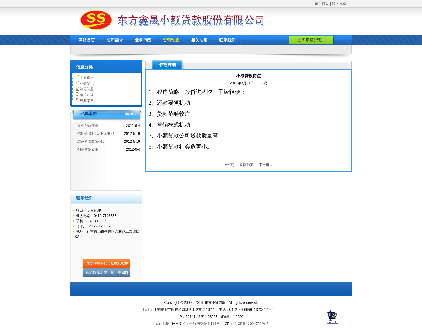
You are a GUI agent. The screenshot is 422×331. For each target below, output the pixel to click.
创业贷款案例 (87, 149)
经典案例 (87, 101)
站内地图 (163, 324)
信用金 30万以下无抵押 (95, 134)
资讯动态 (171, 40)
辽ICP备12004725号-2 (250, 324)
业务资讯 (87, 83)
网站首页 (87, 40)
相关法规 (199, 40)
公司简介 (115, 40)
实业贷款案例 (87, 126)
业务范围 (143, 40)
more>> (131, 113)
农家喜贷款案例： (91, 141)
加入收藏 (339, 3)
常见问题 (87, 89)
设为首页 (322, 3)
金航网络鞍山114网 (204, 324)
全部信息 (87, 77)
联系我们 (227, 40)
